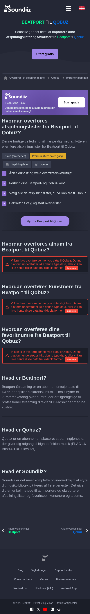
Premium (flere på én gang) (48, 156)
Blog (20, 570)
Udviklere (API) (44, 588)
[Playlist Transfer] (17, 8)
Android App (69, 588)
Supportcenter (63, 570)
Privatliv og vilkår (43, 603)
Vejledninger (39, 570)
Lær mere (71, 268)
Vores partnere (23, 579)
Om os (44, 579)
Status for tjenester (66, 603)
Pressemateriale (66, 579)
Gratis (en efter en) (15, 156)
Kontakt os (20, 588)
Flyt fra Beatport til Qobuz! (45, 221)
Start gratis (45, 54)
